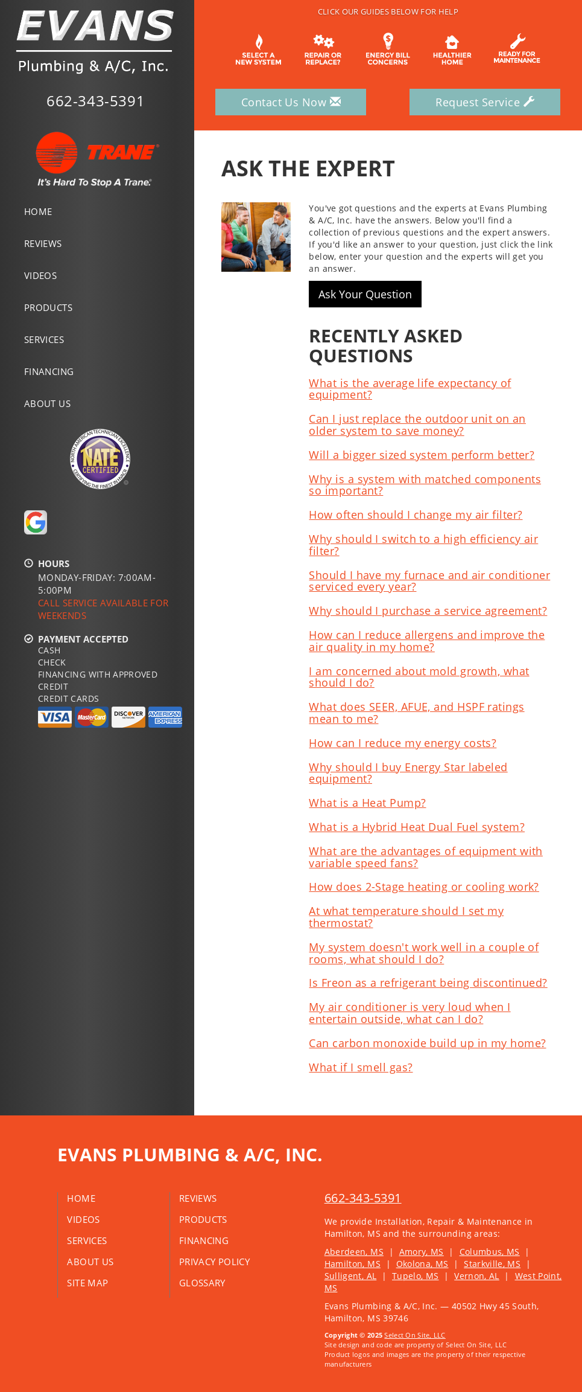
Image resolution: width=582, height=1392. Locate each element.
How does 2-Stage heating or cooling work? (424, 886)
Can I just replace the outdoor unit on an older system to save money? (417, 424)
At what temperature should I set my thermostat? (406, 916)
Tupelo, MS (415, 1275)
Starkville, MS (492, 1263)
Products (48, 307)
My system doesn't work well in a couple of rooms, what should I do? (424, 953)
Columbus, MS (490, 1251)
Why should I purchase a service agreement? (428, 610)
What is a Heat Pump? (367, 802)
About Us (47, 403)
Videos (40, 275)
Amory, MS (421, 1251)
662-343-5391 (363, 1198)
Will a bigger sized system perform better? (421, 454)
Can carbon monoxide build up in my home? (427, 1043)
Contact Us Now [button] (291, 102)
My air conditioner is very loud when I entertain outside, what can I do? (409, 1012)
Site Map (87, 1283)
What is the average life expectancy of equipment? (410, 389)
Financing (49, 371)
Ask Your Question (365, 294)
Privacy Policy (214, 1262)
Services (44, 339)
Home (38, 211)
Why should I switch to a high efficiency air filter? (423, 544)
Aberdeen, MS (354, 1251)
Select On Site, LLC (414, 1334)
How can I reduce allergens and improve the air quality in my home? (427, 640)
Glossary (202, 1283)
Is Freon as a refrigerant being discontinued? (428, 982)
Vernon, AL (476, 1275)
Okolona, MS (422, 1263)
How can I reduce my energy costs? (402, 743)
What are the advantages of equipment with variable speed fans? (425, 857)
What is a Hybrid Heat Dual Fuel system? (417, 826)
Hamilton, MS (352, 1263)
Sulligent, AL (350, 1275)
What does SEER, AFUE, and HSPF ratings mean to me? (416, 712)
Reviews (43, 243)
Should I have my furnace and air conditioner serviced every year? (429, 581)
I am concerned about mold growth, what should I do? (419, 677)
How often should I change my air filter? (415, 514)
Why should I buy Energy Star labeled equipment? (408, 773)
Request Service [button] (484, 102)
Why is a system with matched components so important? (425, 485)
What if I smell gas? (361, 1067)
